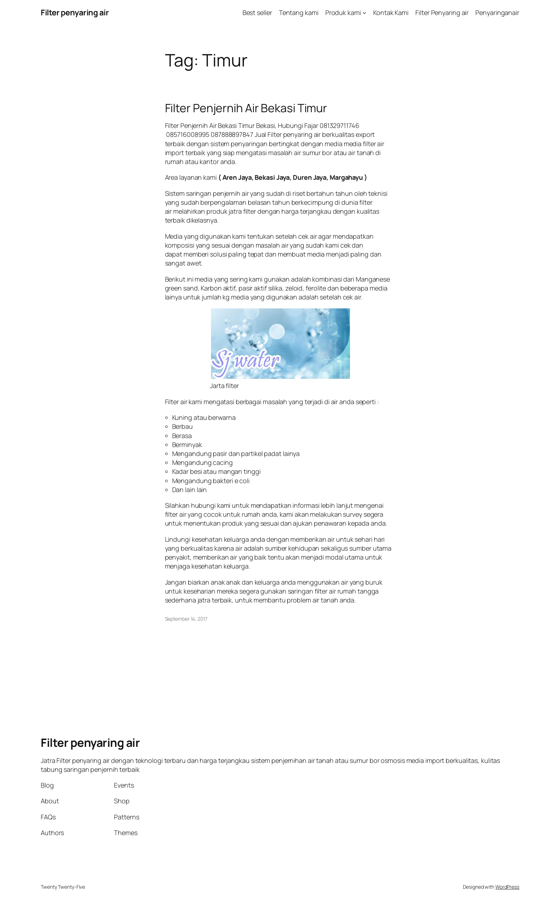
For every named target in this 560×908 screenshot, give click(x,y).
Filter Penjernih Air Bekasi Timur (246, 107)
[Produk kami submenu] (364, 13)
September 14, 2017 (186, 618)
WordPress (507, 886)
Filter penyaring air (75, 12)
